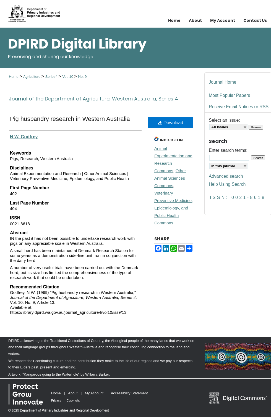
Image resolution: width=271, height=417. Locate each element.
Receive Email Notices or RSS (239, 106)
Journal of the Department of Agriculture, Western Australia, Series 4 (93, 98)
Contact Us (255, 20)
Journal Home (222, 82)
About (72, 393)
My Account (94, 393)
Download (170, 122)
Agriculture (32, 77)
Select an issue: (224, 120)
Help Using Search (227, 184)
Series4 (52, 77)
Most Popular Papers (229, 95)
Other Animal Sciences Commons (170, 178)
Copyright (73, 400)
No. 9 (82, 77)
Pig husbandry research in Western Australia (70, 118)
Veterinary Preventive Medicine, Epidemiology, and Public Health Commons (173, 208)
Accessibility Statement (129, 393)
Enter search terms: (228, 150)
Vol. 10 (68, 77)
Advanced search (226, 176)
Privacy (56, 400)
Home (14, 77)
